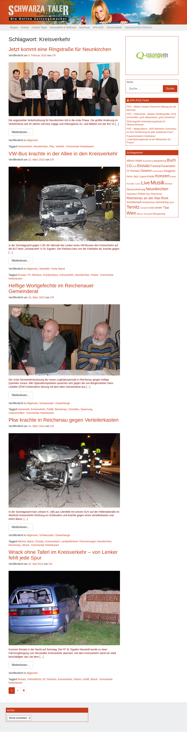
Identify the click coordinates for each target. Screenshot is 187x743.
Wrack (25, 545)
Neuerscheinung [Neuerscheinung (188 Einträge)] (136, 189)
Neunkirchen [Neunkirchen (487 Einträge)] (157, 189)
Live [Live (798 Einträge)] (145, 183)
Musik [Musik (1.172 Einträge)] (157, 182)
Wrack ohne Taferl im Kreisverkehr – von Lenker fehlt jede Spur (63, 555)
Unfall (86, 679)
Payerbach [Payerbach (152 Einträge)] (132, 194)
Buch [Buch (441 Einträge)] (171, 160)
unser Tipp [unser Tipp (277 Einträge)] (161, 207)
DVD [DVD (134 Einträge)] (134, 166)
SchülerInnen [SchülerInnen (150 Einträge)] (148, 202)
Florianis (51, 679)
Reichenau (61, 409)
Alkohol (22, 541)
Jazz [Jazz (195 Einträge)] (136, 176)
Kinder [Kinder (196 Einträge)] (151, 176)
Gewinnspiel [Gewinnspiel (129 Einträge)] (157, 171)
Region (14, 27)
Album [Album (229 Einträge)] (131, 160)
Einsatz (22, 274)
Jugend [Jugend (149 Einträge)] (142, 176)
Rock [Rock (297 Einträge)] (164, 198)
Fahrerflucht (34, 679)
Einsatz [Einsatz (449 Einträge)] (143, 166)
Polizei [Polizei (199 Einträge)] (141, 193)
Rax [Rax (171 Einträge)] (148, 193)
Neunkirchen (40, 146)
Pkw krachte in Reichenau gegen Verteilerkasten (64, 420)
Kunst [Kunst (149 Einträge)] (173, 176)
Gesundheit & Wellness (63, 27)
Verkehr (60, 146)
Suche (130, 82)
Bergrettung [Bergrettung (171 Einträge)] (160, 160)
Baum (30, 541)
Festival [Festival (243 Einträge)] (156, 166)
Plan (51, 146)
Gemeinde (24, 409)
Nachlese (84, 27)
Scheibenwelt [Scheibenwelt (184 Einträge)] (134, 202)
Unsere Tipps (39, 27)
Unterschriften (16, 412)
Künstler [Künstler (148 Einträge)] (130, 183)
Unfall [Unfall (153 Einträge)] (151, 208)
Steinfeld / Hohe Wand (52, 268)
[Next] (24, 690)
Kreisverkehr (25, 146)
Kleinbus (37, 274)
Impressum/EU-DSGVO (138, 27)
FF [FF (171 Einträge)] (128, 171)
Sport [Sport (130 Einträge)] (171, 202)
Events (25, 27)
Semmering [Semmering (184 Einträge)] (162, 202)
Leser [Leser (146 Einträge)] (138, 183)
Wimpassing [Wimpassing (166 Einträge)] (158, 213)
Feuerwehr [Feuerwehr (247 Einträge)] (168, 166)
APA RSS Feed (139, 100)
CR (54, 55)
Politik (50, 409)
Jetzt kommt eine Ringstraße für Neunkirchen (60, 49)
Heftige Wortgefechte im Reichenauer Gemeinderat (51, 288)
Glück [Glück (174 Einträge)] (130, 176)
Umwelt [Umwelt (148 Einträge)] (143, 208)
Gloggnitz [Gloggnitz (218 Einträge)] (169, 170)
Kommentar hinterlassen (80, 146)
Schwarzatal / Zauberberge (54, 403)
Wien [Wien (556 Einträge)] (131, 213)
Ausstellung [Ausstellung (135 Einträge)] (148, 161)
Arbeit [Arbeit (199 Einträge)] (138, 160)
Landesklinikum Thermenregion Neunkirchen (86, 541)
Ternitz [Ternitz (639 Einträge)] (133, 207)
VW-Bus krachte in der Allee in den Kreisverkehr (63, 153)
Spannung (86, 409)
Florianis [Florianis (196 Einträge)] (135, 170)
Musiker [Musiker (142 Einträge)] (169, 183)
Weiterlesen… (21, 132)
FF (29, 274)
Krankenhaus (50, 274)
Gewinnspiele (114, 27)
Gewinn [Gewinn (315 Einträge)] (146, 171)
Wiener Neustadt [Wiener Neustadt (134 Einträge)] (144, 214)
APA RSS (98, 27)
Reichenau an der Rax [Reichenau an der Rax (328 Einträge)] (143, 198)
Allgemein (32, 140)
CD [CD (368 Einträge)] (129, 166)
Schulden (73, 409)
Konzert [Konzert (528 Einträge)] (162, 176)
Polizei (94, 274)
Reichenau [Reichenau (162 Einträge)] (156, 194)
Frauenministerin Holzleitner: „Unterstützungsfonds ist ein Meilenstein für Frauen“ (149, 139)
